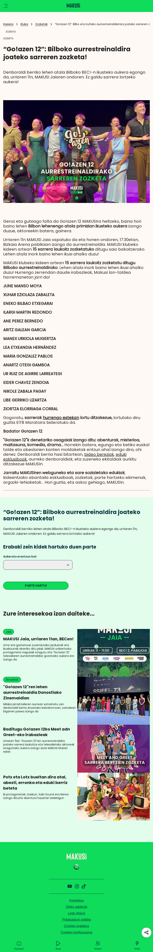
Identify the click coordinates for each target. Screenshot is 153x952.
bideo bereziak (99, 454)
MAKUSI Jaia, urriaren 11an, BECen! (38, 639)
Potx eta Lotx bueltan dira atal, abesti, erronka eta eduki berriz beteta (35, 782)
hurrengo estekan (61, 417)
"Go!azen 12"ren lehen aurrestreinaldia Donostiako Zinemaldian (32, 692)
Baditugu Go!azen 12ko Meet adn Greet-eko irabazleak (36, 731)
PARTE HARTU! (36, 585)
